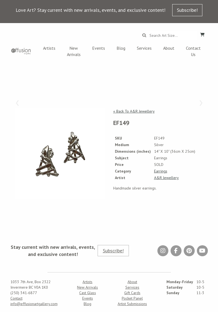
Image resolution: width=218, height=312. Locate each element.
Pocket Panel (132, 298)
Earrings (160, 171)
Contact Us (193, 51)
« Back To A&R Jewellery (134, 111)
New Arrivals (74, 51)
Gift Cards (132, 292)
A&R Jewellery (166, 177)
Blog (121, 48)
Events (98, 48)
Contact (16, 298)
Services (144, 48)
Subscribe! (187, 10)
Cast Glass (87, 292)
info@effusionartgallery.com (34, 303)
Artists (49, 48)
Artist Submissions (132, 303)
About (168, 48)
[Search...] (171, 35)
